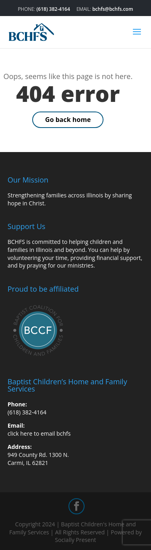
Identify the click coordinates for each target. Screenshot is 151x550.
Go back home (68, 119)
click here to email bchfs (39, 433)
